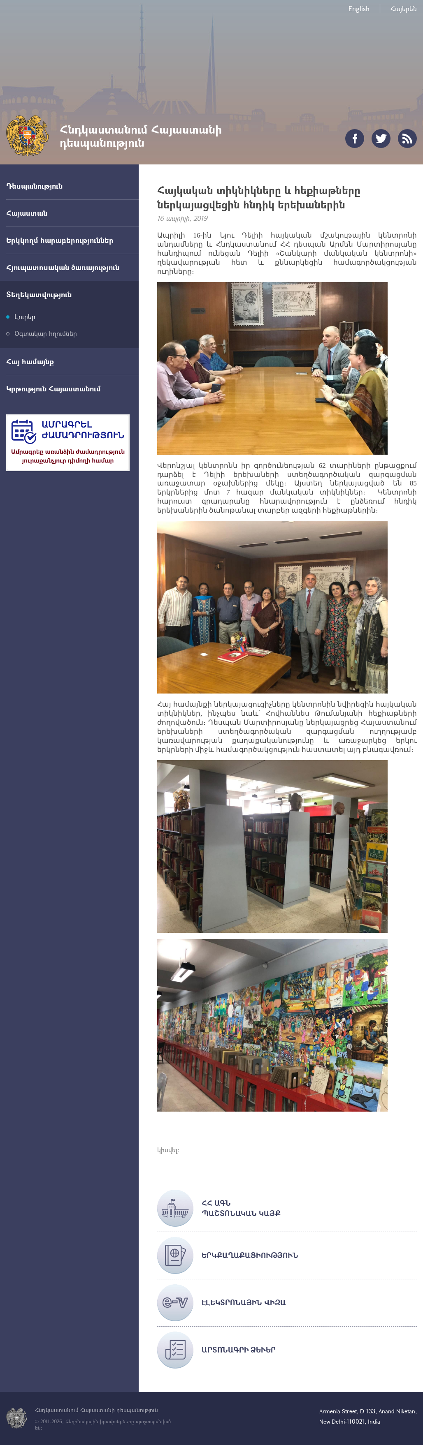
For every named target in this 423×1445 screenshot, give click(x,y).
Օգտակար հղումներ (45, 333)
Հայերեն (403, 8)
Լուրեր (24, 316)
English (359, 8)
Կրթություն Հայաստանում (53, 388)
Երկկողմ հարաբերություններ (60, 240)
